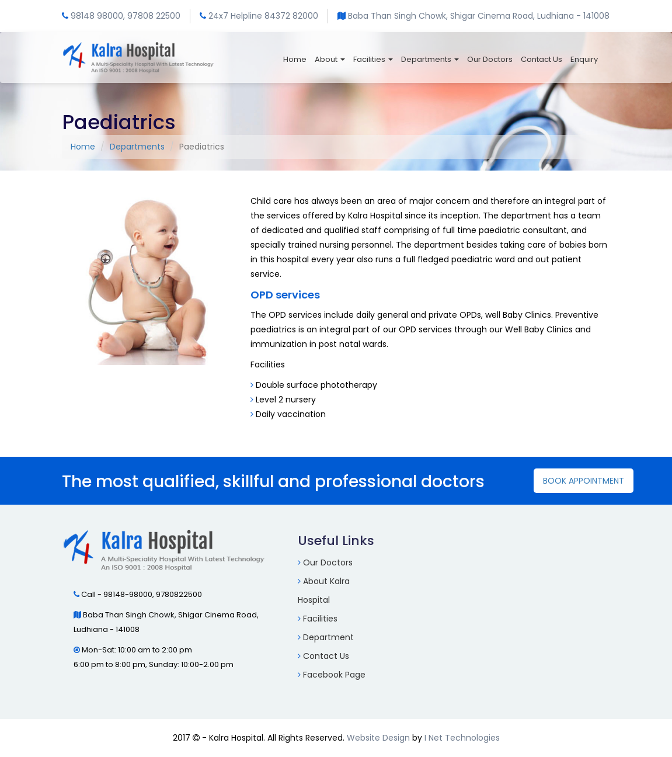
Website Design (378, 738)
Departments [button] (430, 59)
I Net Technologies (462, 738)
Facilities (320, 618)
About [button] (330, 59)
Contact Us (541, 59)
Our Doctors (490, 59)
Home (295, 59)
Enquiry (584, 59)
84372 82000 (291, 16)
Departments (137, 146)
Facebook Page (334, 674)
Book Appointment (583, 481)
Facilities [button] (373, 59)
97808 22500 (153, 16)
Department (328, 637)
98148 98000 (97, 16)
